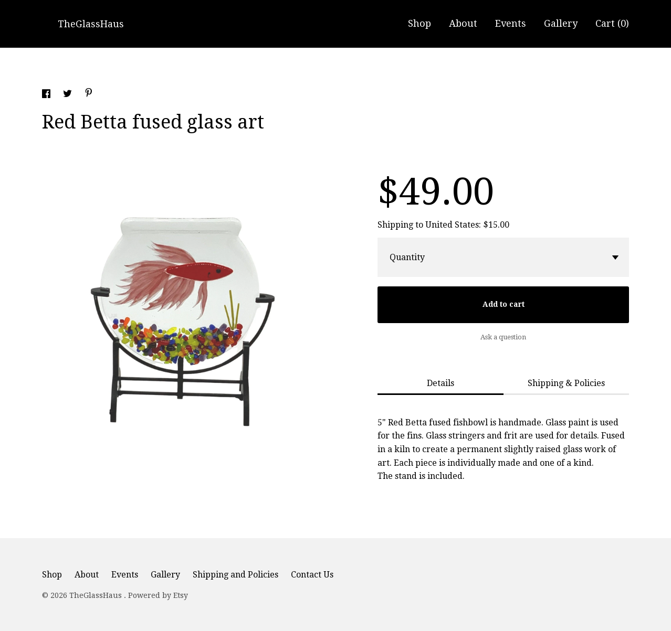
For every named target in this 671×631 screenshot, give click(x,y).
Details (440, 383)
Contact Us (312, 575)
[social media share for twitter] (68, 95)
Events (510, 23)
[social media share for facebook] (47, 95)
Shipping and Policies (235, 575)
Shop (419, 23)
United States (452, 225)
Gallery (561, 23)
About (463, 23)
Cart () (612, 23)
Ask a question (503, 337)
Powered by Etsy (158, 595)
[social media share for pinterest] (89, 94)
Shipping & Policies (566, 383)
